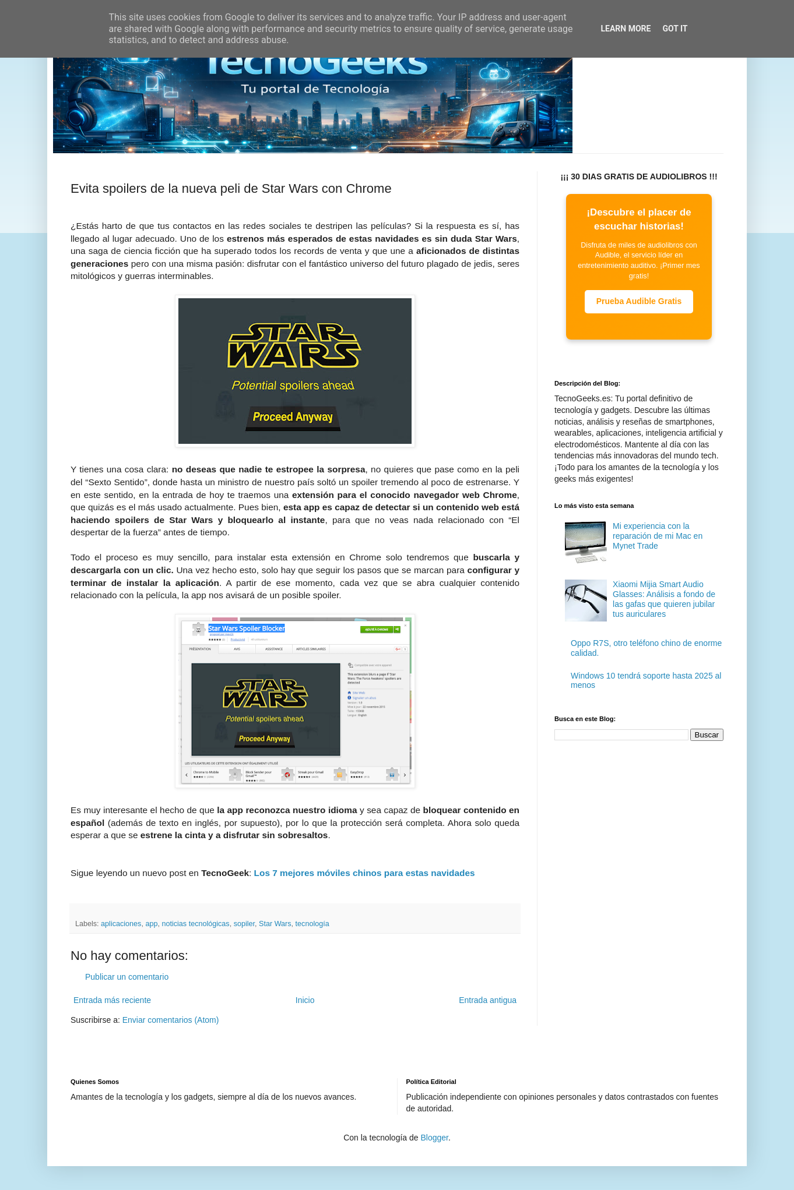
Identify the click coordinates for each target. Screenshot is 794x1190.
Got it (674, 28)
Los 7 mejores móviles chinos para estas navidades (364, 873)
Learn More (625, 28)
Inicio (305, 1000)
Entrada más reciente (112, 1000)
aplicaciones (121, 924)
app (151, 924)
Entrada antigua (488, 1000)
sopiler (244, 924)
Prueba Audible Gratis (639, 301)
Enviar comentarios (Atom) (170, 1020)
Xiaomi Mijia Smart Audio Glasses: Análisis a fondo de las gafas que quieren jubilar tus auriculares (664, 599)
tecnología (312, 924)
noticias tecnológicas (195, 924)
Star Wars (275, 924)
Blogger (434, 1137)
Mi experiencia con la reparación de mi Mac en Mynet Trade (657, 535)
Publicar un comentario (126, 976)
